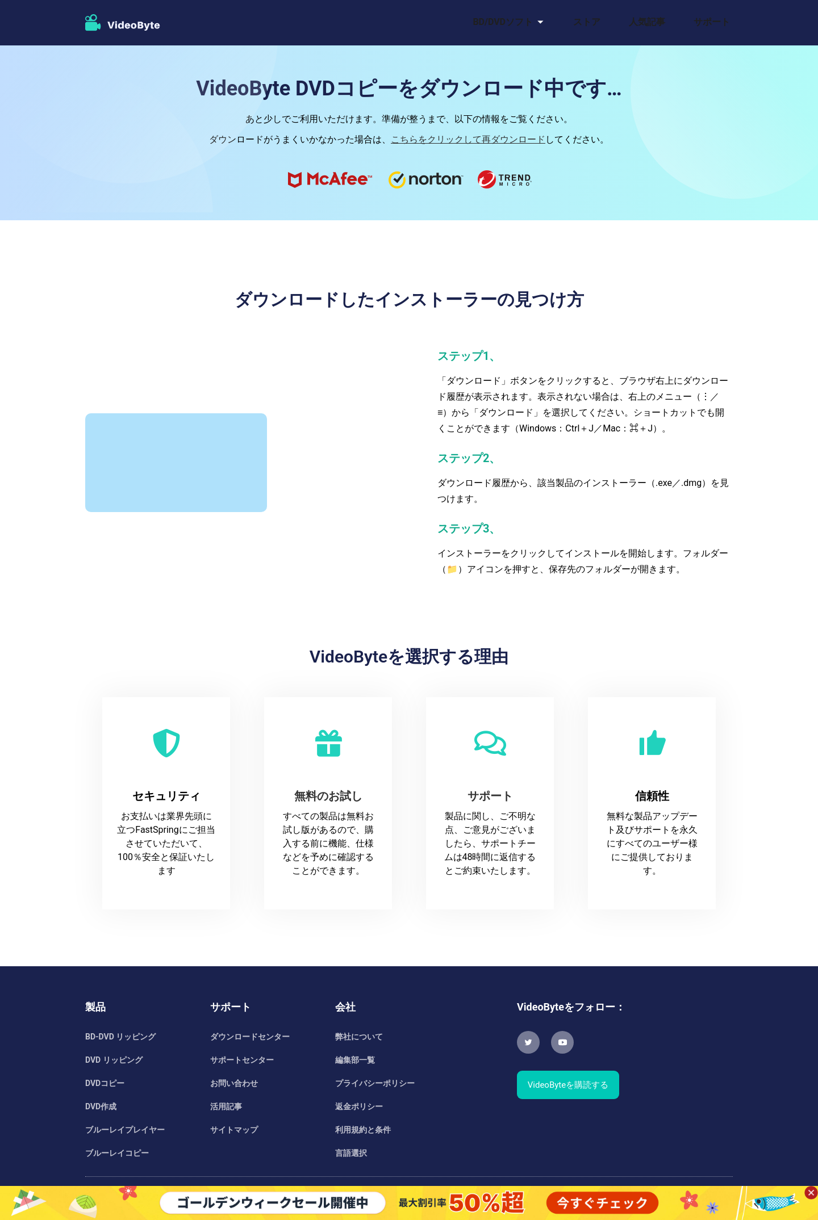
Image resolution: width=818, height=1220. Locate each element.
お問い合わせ (234, 1083)
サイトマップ (234, 1129)
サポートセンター (242, 1059)
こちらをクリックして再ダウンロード (468, 139)
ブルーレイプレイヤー (125, 1129)
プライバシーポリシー (375, 1083)
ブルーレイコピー (117, 1153)
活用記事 (226, 1106)
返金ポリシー (359, 1106)
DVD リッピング (114, 1059)
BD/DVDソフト (503, 21)
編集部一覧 (355, 1059)
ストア (586, 21)
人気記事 (647, 21)
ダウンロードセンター (250, 1036)
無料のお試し (328, 796)
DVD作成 (100, 1106)
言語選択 (351, 1153)
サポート (712, 21)
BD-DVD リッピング (120, 1036)
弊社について (359, 1036)
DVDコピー (104, 1083)
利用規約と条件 (363, 1129)
